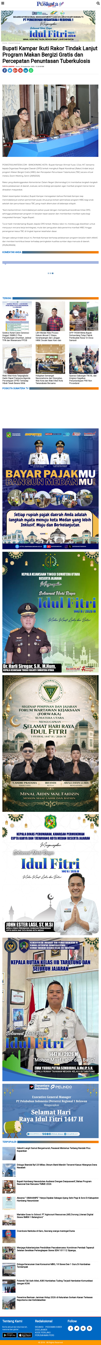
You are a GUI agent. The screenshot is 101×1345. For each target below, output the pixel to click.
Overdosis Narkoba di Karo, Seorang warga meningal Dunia (46, 1231)
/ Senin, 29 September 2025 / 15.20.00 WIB (29, 66)
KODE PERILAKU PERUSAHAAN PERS (44, 1334)
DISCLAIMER (41, 1330)
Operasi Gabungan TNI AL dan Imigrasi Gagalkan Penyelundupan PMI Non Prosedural (83, 379)
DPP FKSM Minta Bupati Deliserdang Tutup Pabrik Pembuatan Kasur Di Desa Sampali (81, 337)
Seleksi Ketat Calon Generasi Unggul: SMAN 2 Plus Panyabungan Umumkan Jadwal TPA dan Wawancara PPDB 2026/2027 (16, 338)
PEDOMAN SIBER (53, 1327)
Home (4, 43)
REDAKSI (39, 1327)
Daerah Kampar (14, 43)
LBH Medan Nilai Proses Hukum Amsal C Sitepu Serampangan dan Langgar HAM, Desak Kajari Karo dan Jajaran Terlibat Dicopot (48, 338)
